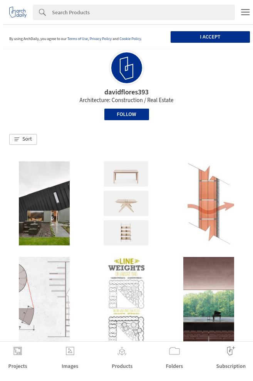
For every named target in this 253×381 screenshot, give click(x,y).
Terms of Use (77, 39)
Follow (126, 114)
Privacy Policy (101, 39)
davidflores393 (126, 92)
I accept (210, 37)
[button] (23, 139)
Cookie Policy (130, 39)
